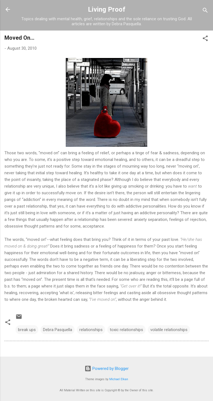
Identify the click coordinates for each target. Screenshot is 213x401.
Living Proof (106, 9)
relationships (91, 329)
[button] (205, 39)
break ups (27, 329)
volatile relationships (168, 329)
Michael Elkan (118, 379)
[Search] (205, 11)
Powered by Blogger (107, 368)
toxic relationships (126, 329)
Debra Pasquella (57, 329)
